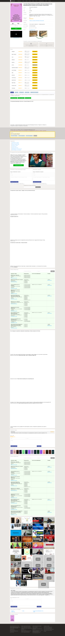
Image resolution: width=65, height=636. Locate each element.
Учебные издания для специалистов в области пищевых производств (15, 627)
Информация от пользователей (17, 148)
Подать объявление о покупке (15, 171)
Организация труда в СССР (36, 632)
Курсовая (33, 20)
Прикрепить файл (14, 446)
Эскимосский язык (34, 627)
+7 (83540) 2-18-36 (49, 295)
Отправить (39, 446)
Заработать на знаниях (34, 92)
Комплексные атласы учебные (48, 630)
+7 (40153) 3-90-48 (49, 511)
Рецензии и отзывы (15, 145)
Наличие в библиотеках (15, 144)
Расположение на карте (14, 281)
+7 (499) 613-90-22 (49, 279)
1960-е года (13, 611)
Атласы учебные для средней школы (49, 629)
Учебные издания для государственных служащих (26, 628)
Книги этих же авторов (15, 143)
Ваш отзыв (12, 435)
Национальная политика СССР (48, 627)
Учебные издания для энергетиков (26, 627)
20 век (23, 610)
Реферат (30, 20)
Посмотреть (35, 51)
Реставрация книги (32, 29)
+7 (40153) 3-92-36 (49, 324)
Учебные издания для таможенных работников (37, 628)
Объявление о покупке (15, 142)
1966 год (12, 610)
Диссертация (42, 20)
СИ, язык (45, 631)
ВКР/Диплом (38, 20)
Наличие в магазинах (15, 147)
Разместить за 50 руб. (14, 181)
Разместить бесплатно (37, 181)
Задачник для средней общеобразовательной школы (36, 631)
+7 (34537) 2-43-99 (49, 284)
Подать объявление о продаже (38, 171)
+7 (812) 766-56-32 (49, 312)
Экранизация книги (16, 34)
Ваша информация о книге (14, 597)
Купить (16, 28)
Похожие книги (14, 146)
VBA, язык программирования (48, 628)
